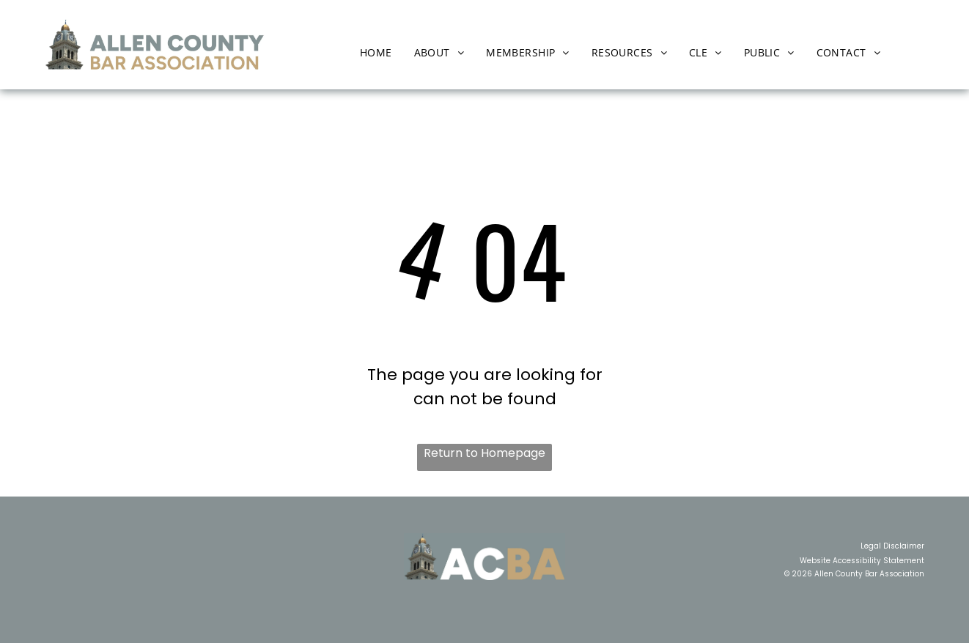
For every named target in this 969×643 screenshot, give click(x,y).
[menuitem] (376, 52)
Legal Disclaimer (892, 545)
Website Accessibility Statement (862, 560)
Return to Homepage (484, 453)
